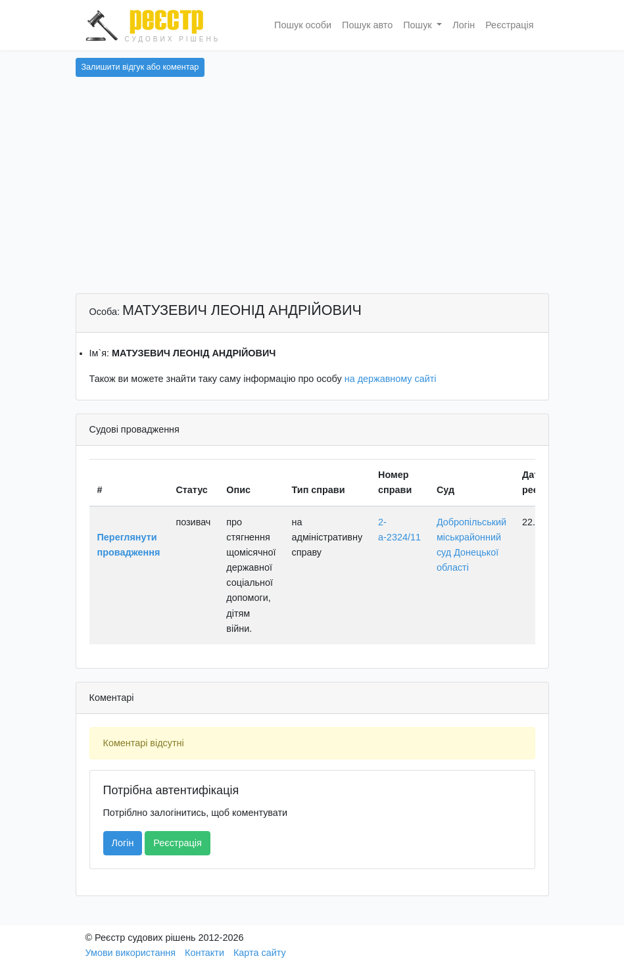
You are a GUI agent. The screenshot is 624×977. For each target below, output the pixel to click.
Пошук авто (367, 25)
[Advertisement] (312, 195)
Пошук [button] (418, 25)
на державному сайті (391, 378)
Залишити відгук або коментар (140, 67)
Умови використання (130, 952)
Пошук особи (302, 25)
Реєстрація (509, 25)
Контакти (204, 952)
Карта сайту (259, 952)
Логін (463, 25)
